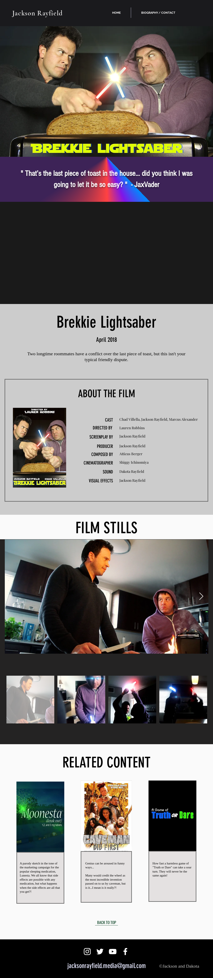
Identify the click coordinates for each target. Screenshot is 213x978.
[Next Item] (201, 596)
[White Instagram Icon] (87, 951)
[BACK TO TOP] (106, 922)
